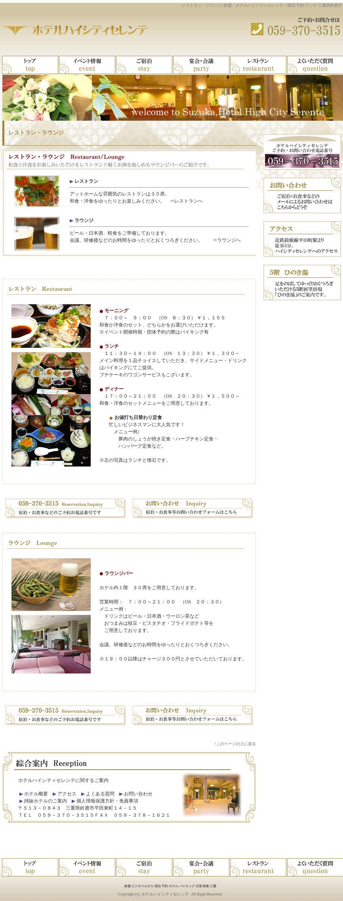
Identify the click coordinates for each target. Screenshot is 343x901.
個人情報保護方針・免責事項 (107, 801)
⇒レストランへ (186, 201)
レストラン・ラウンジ (36, 133)
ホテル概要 (36, 794)
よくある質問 (100, 794)
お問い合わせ (138, 794)
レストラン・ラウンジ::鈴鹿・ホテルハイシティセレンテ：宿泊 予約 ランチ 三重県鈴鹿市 (262, 5)
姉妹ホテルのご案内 (45, 801)
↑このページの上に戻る (235, 744)
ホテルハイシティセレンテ (165, 894)
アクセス (66, 794)
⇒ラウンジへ (226, 240)
